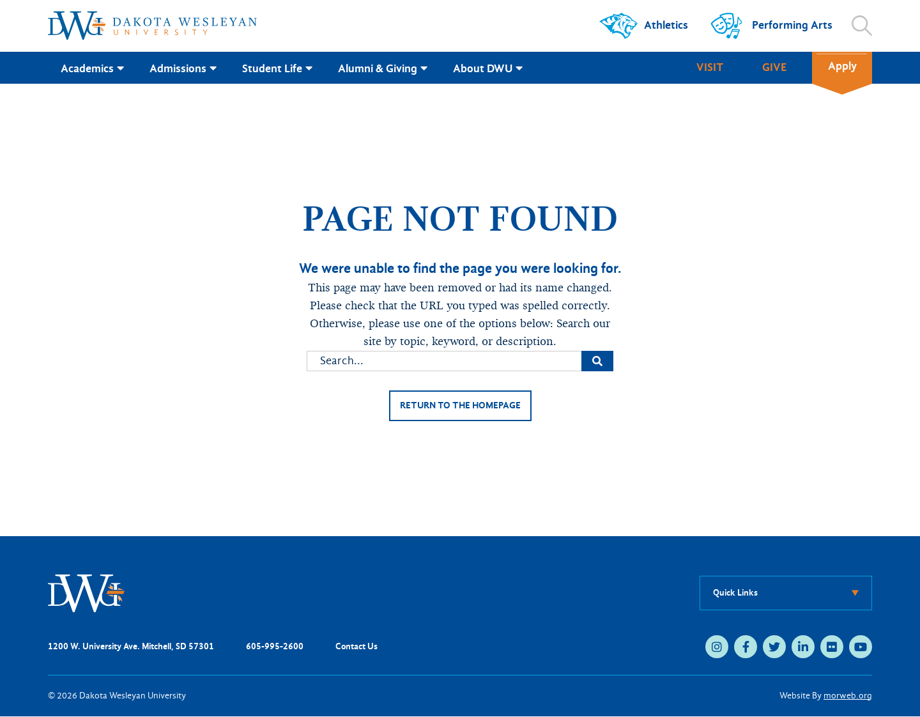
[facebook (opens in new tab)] (745, 647)
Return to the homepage (460, 406)
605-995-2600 (274, 647)
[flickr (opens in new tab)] (831, 647)
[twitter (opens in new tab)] (774, 647)
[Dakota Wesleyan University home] (152, 25)
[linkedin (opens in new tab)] (803, 647)
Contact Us (356, 647)
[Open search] (862, 25)
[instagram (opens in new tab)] (716, 647)
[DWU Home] (86, 593)
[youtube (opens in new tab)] (860, 647)
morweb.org (848, 696)
